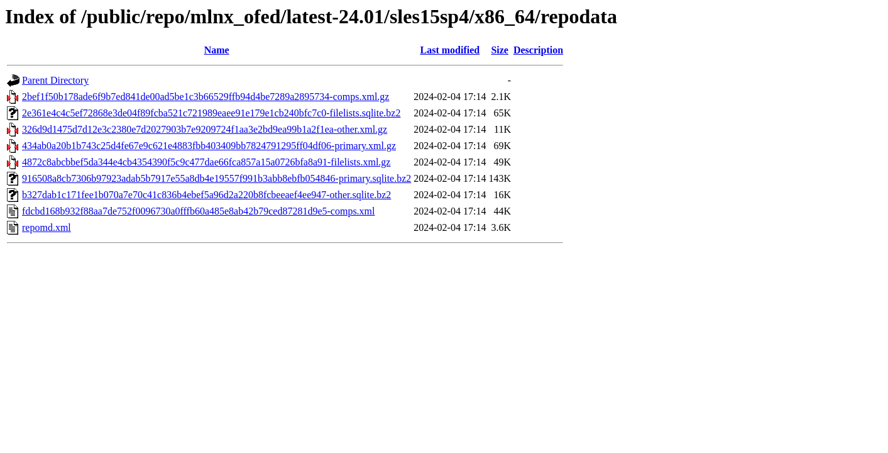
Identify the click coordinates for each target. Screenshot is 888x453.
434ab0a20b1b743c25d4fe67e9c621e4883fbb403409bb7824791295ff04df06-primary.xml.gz (209, 145)
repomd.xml (46, 227)
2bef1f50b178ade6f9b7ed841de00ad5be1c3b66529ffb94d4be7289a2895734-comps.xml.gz (205, 96)
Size (499, 50)
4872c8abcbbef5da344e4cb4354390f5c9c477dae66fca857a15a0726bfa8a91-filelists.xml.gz (206, 162)
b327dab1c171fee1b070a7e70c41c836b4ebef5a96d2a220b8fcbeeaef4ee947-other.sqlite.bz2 (206, 194)
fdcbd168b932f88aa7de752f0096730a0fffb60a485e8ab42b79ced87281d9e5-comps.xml (198, 211)
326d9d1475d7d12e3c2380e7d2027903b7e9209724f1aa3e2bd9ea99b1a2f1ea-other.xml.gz (204, 129)
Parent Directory (55, 80)
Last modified (450, 50)
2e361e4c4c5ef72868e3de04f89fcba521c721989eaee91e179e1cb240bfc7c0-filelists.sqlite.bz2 (211, 113)
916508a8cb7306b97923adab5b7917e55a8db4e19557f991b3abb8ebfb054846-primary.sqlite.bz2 (216, 178)
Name (216, 50)
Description (538, 50)
